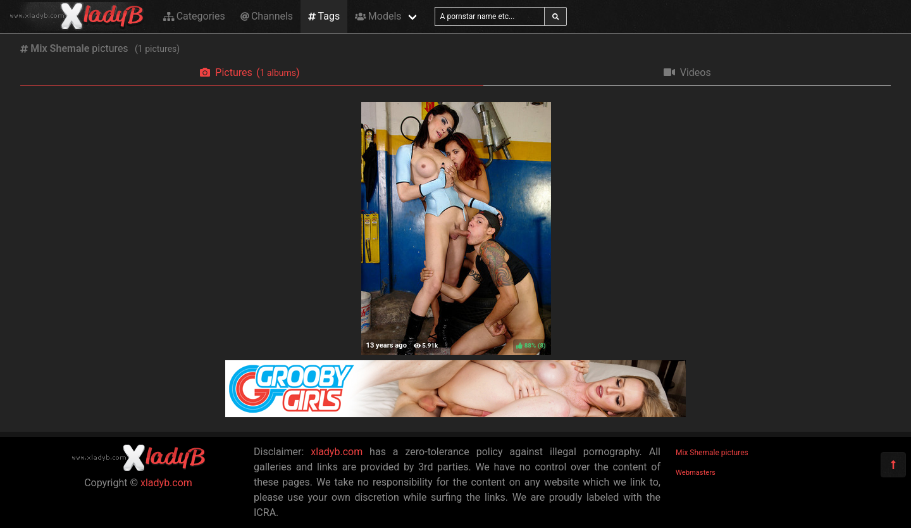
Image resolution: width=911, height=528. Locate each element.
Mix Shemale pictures (712, 452)
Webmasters (696, 472)
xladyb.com (166, 483)
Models (378, 16)
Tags (324, 16)
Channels (266, 16)
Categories (194, 16)
